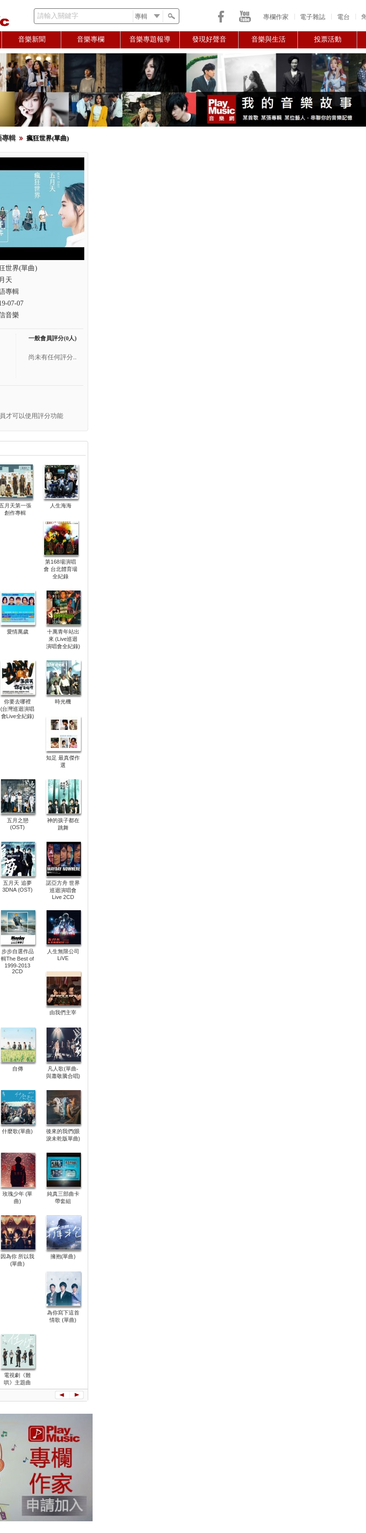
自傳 (17, 1069)
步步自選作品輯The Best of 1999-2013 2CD (17, 961)
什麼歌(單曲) (17, 1131)
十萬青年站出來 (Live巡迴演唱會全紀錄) (63, 639)
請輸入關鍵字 (57, 16)
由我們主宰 (62, 1012)
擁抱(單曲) (62, 1256)
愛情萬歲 (17, 632)
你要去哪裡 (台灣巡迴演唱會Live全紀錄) (17, 709)
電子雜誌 (312, 17)
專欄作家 (276, 17)
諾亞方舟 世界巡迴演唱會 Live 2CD (63, 890)
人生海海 (61, 505)
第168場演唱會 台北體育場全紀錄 (60, 569)
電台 (343, 17)
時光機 (63, 701)
